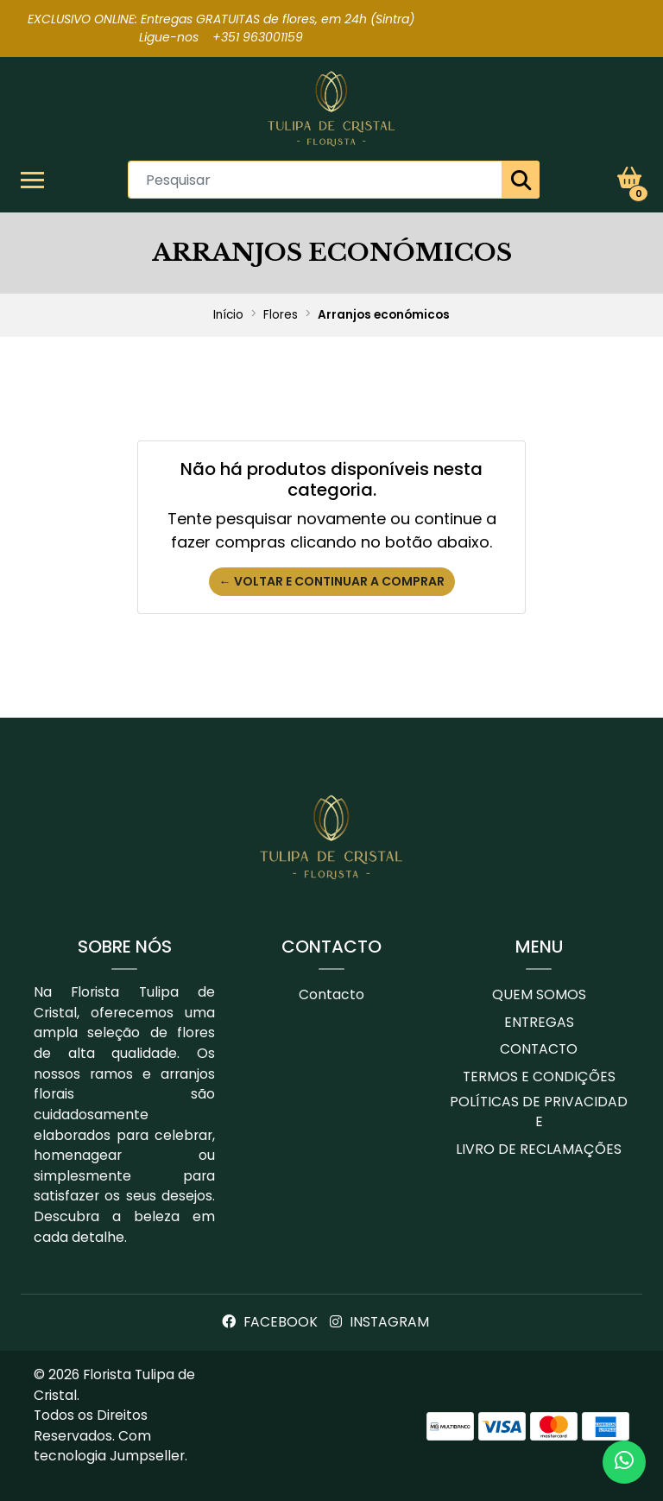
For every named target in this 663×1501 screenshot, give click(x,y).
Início (228, 315)
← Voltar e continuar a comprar (332, 581)
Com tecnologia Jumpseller (109, 1446)
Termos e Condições (539, 1076)
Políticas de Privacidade (539, 1112)
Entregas (539, 1022)
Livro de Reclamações (539, 1149)
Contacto (331, 994)
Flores (280, 315)
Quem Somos (539, 994)
